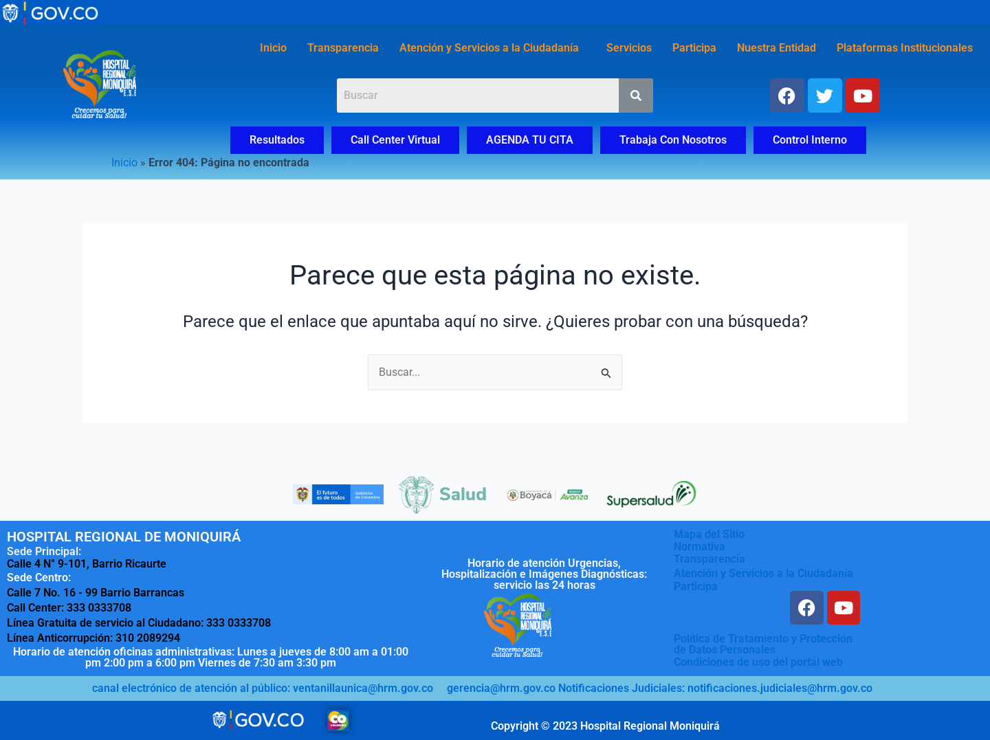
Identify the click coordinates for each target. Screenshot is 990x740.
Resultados (277, 139)
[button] (492, 48)
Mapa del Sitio (709, 533)
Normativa (699, 545)
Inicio (273, 47)
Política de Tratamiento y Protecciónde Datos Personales (763, 644)
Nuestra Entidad (776, 47)
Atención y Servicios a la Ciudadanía (489, 47)
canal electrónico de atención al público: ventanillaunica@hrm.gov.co (262, 688)
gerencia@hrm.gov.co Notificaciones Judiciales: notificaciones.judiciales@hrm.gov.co (659, 688)
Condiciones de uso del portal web (758, 662)
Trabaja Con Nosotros (673, 139)
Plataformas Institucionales (905, 47)
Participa (694, 47)
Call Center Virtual (395, 139)
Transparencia (343, 47)
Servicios (629, 47)
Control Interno (810, 139)
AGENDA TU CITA (529, 139)
